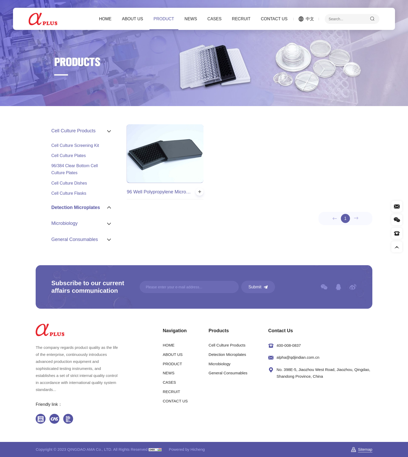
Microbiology (220, 364)
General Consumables (228, 373)
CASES (214, 19)
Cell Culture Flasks (68, 193)
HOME (105, 19)
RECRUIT (241, 19)
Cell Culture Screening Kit (75, 145)
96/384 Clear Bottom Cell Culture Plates (74, 169)
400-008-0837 (289, 345)
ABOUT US (132, 19)
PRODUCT (164, 19)
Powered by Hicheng (187, 449)
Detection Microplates (227, 354)
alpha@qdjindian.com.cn (298, 357)
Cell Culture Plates (68, 155)
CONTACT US (274, 19)
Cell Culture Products (227, 345)
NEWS (190, 19)
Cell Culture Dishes (69, 183)
